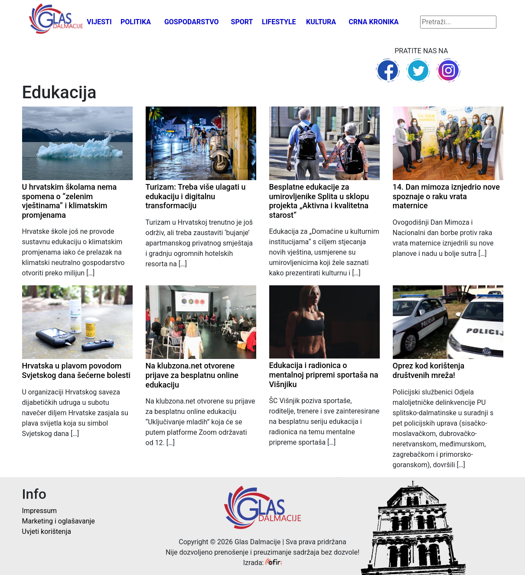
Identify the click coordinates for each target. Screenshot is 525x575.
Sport (242, 22)
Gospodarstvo (191, 22)
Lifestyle (279, 22)
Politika (136, 22)
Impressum (39, 511)
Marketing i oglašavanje (58, 521)
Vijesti (99, 22)
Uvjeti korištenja (46, 531)
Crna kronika (373, 22)
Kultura (321, 22)
